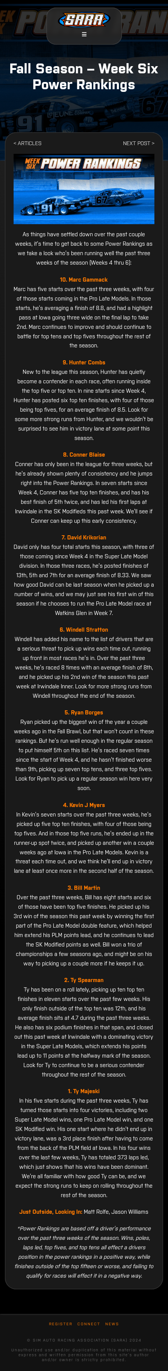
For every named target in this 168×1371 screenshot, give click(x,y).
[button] (84, 34)
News (112, 1324)
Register (60, 1324)
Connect (88, 1324)
